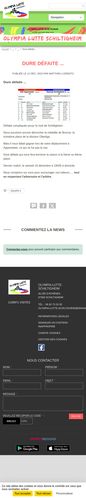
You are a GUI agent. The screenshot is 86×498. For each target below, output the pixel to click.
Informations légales (53, 316)
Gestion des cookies (52, 339)
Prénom (52, 367)
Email (8, 380)
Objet (50, 380)
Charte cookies (49, 333)
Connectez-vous (17, 249)
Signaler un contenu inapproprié (53, 324)
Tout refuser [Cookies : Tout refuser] (43, 493)
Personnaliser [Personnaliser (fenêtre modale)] (64, 493)
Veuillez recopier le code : (23, 416)
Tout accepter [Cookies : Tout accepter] (22, 493)
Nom (7, 367)
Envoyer (76, 416)
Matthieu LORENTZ (61, 73)
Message (10, 394)
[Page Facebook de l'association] (41, 347)
